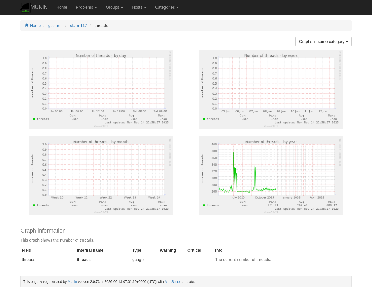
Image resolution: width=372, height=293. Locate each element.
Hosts (139, 7)
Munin (72, 282)
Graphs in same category (323, 41)
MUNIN (34, 8)
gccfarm (55, 25)
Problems (86, 7)
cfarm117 (78, 25)
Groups (114, 7)
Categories (167, 7)
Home (61, 7)
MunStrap (172, 282)
